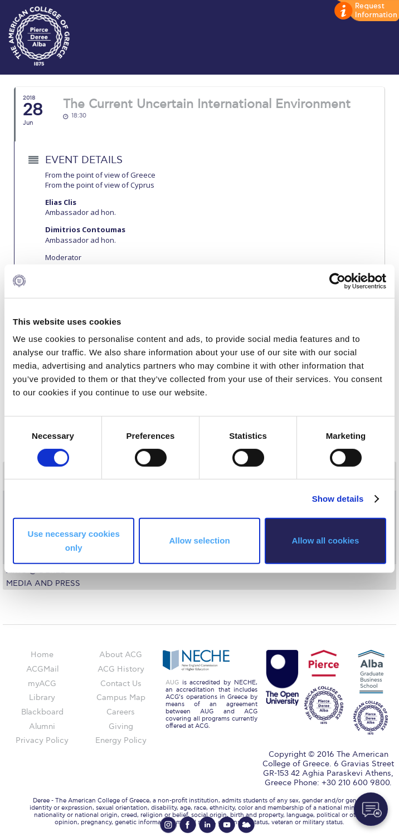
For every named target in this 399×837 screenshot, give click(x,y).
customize (365, 11)
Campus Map (120, 697)
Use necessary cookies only (74, 540)
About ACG (120, 654)
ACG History (121, 669)
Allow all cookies (325, 540)
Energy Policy (121, 740)
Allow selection (199, 540)
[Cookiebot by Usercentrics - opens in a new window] (337, 280)
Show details (338, 498)
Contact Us (121, 683)
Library (42, 697)
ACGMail (42, 669)
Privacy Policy (42, 740)
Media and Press (43, 583)
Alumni (42, 726)
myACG (42, 683)
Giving (121, 726)
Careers (120, 712)
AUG (172, 682)
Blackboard (42, 712)
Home (42, 654)
